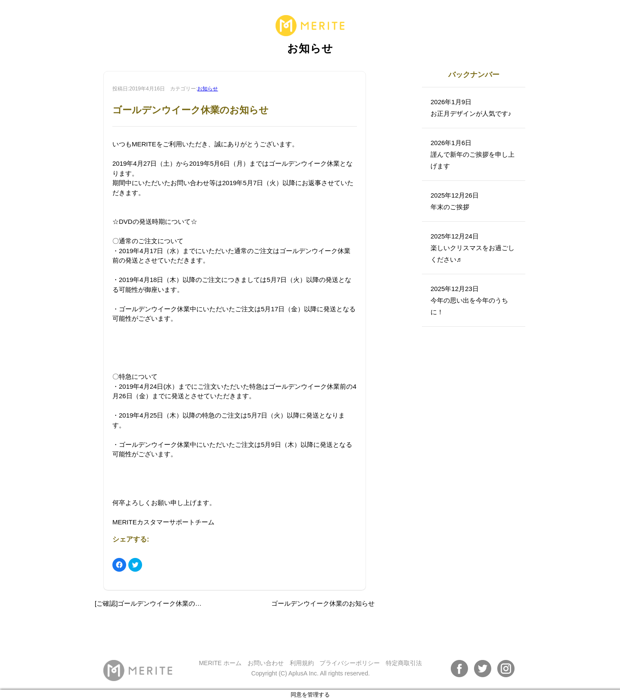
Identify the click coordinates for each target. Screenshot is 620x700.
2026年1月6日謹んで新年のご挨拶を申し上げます (473, 154)
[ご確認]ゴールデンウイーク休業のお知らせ (158, 603)
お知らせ (207, 89)
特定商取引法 (404, 663)
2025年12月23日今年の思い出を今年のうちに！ (469, 300)
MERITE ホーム (220, 663)
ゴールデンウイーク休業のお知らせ (323, 603)
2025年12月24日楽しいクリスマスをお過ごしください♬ (473, 247)
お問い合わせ (266, 663)
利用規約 (302, 663)
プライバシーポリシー (349, 663)
